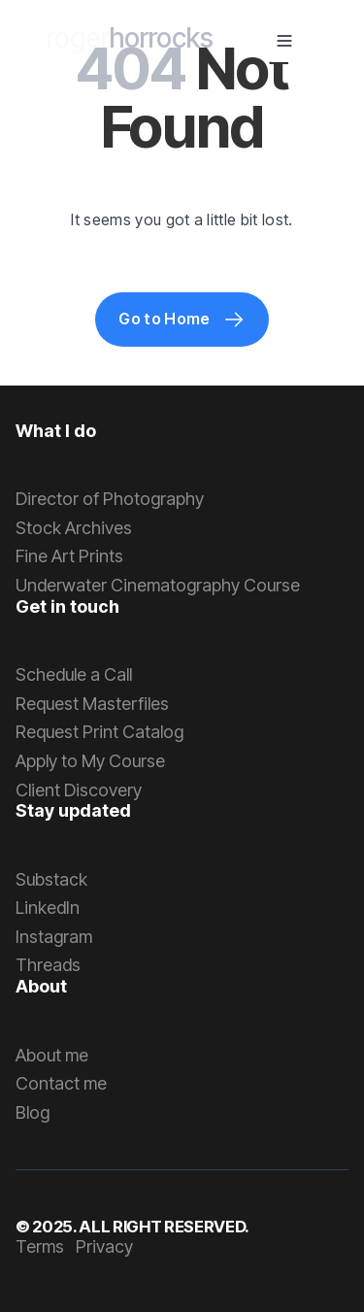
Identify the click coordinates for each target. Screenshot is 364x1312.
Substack (51, 879)
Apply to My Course (90, 761)
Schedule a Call (74, 674)
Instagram (54, 936)
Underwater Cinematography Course (158, 585)
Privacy (104, 1246)
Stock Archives (74, 528)
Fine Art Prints (69, 556)
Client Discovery (79, 790)
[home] (130, 40)
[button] (284, 40)
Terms (40, 1246)
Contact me (61, 1083)
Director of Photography (110, 498)
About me (52, 1055)
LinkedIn (48, 907)
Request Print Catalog (99, 732)
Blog (33, 1112)
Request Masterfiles (92, 703)
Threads (48, 965)
